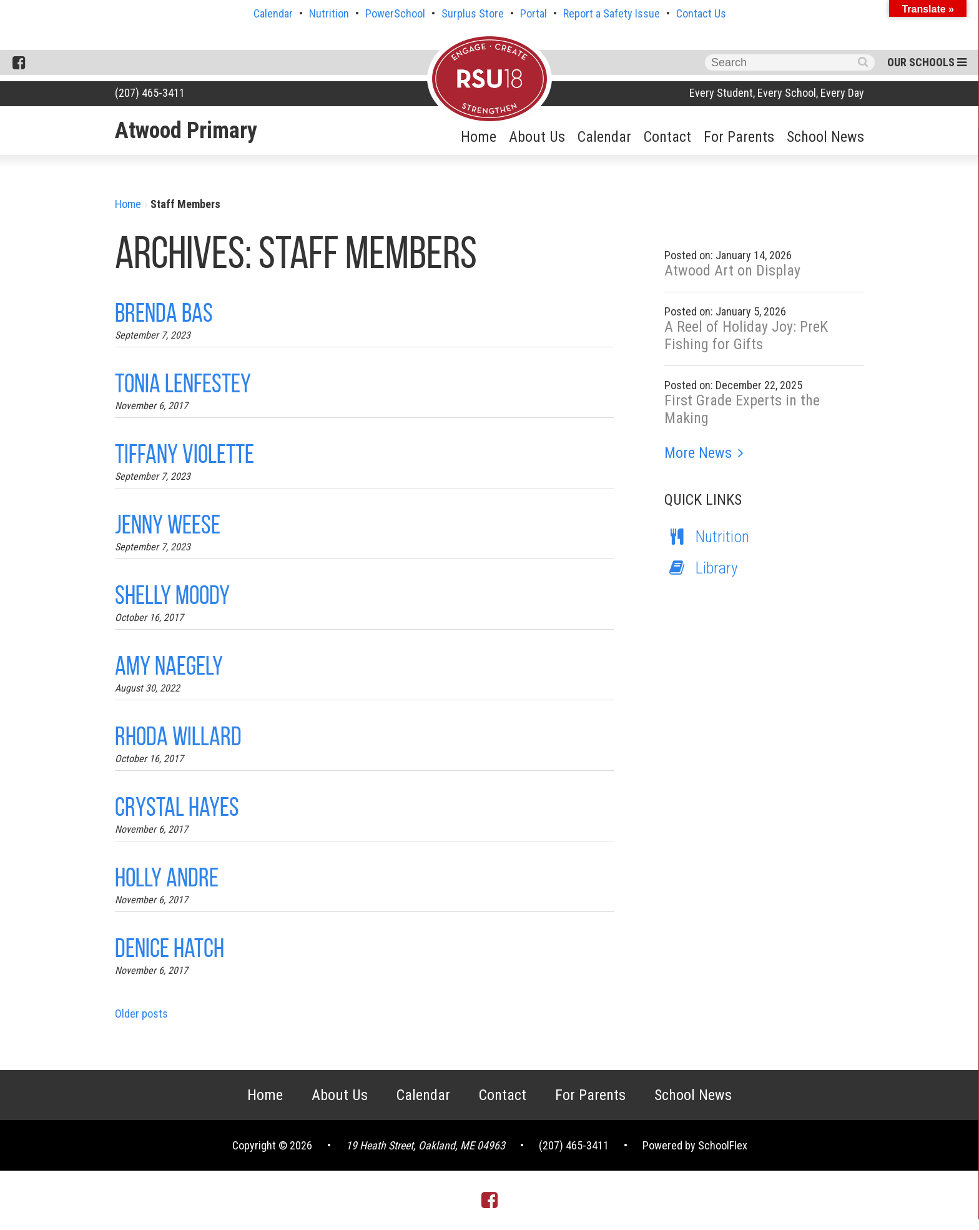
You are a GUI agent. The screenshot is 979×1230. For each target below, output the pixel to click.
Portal (533, 13)
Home (478, 137)
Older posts (141, 1013)
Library (701, 567)
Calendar (273, 13)
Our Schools (927, 62)
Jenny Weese (167, 524)
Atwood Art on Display (732, 270)
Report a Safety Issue (611, 13)
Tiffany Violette (184, 454)
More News (698, 453)
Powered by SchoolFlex (694, 1145)
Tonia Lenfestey (183, 383)
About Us (537, 137)
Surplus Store (472, 13)
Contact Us (701, 13)
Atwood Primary (186, 130)
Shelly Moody (172, 595)
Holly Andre (167, 877)
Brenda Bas (164, 313)
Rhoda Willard (178, 736)
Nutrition (329, 13)
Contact (667, 137)
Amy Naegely (169, 666)
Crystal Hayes (177, 807)
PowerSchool (395, 13)
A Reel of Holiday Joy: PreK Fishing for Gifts (746, 335)
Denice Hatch (169, 948)
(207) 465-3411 (150, 92)
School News (825, 137)
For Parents (739, 137)
